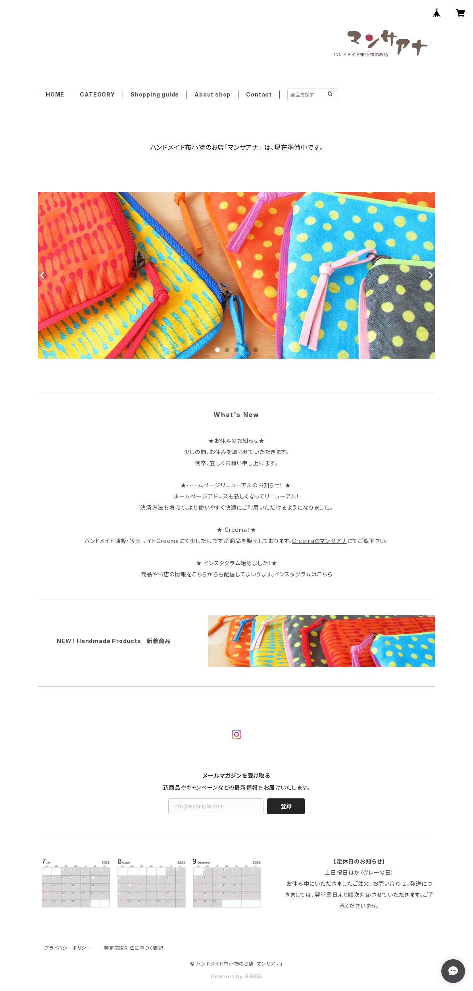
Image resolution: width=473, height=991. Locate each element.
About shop (212, 94)
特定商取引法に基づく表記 (133, 948)
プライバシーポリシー (67, 948)
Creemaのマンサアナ (319, 540)
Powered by (236, 976)
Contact (259, 94)
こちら (324, 574)
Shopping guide (155, 94)
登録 (286, 806)
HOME (55, 94)
